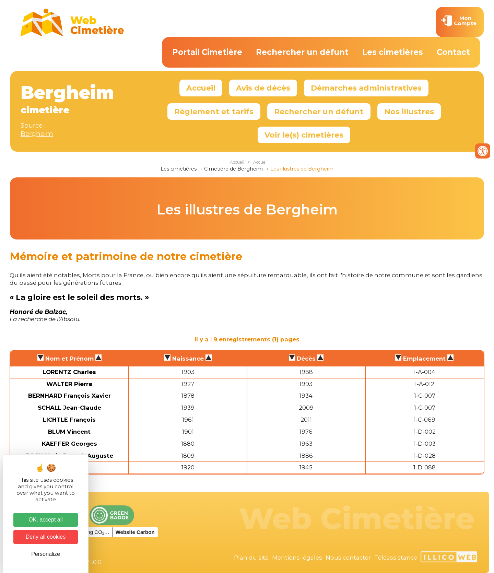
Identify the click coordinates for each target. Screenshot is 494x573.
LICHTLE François (69, 419)
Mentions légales (297, 557)
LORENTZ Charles (69, 372)
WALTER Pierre (69, 384)
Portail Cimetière (207, 52)
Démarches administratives (366, 87)
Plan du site (251, 557)
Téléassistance (395, 557)
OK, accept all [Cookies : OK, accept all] (45, 520)
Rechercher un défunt (302, 52)
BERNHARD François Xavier (69, 395)
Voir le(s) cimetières (303, 134)
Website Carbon (135, 532)
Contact (453, 52)
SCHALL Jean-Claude (69, 407)
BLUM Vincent (69, 431)
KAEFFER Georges (69, 443)
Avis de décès (263, 87)
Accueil (200, 87)
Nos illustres (409, 111)
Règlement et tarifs (214, 111)
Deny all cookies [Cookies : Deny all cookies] (46, 537)
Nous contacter (348, 557)
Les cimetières (392, 52)
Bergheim (37, 134)
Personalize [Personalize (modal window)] (45, 554)
